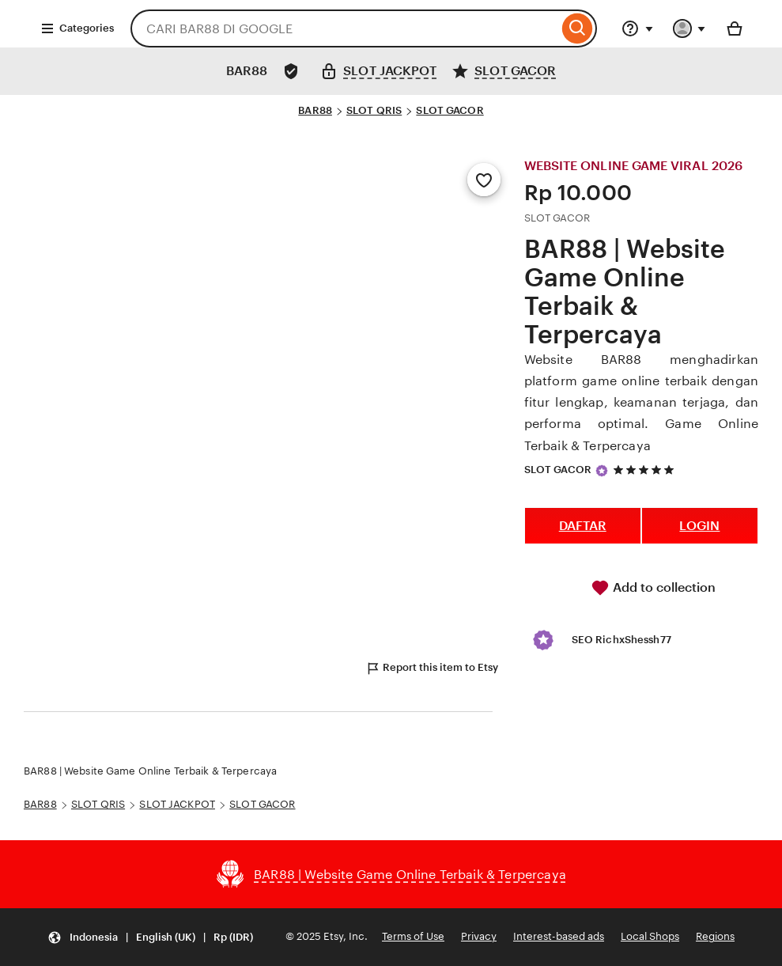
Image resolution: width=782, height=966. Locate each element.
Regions (715, 936)
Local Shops (650, 936)
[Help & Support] (637, 28)
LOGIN (699, 525)
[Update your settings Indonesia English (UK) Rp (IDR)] (150, 937)
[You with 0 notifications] (689, 28)
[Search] (577, 28)
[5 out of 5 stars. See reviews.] (646, 469)
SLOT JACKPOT (177, 804)
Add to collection (653, 587)
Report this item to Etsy (431, 668)
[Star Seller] (602, 471)
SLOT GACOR (449, 110)
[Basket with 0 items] (735, 28)
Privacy (479, 936)
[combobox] (344, 28)
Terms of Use (413, 936)
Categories (77, 28)
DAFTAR (582, 525)
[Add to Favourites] (484, 179)
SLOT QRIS (374, 110)
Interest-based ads (558, 936)
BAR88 (315, 110)
